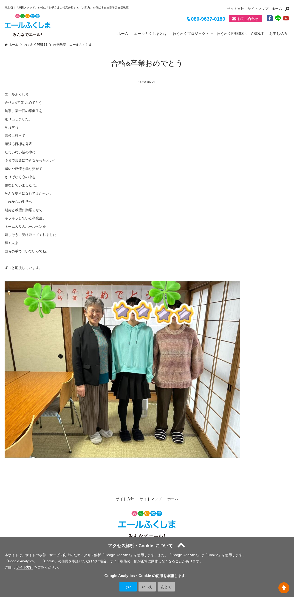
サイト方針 (235, 8)
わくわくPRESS (230, 34)
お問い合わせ (247, 19)
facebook (270, 18)
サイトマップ (258, 8)
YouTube (286, 18)
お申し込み (278, 34)
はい (127, 587)
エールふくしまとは (150, 34)
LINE (278, 18)
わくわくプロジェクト (190, 34)
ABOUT (257, 34)
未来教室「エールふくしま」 (74, 44)
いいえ (147, 587)
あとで (166, 587)
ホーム (277, 8)
